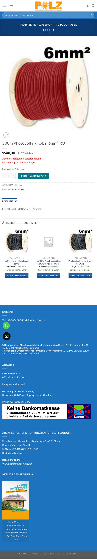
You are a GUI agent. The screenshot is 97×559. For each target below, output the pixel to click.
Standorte (35, 554)
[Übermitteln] (91, 15)
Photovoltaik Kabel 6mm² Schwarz (80, 262)
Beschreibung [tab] (9, 201)
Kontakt (23, 554)
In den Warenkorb (33, 176)
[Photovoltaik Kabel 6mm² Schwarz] (80, 241)
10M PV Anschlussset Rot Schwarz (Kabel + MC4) (48, 262)
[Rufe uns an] (6, 325)
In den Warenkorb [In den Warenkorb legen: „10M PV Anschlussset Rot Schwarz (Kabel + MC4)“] (48, 276)
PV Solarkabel (66, 24)
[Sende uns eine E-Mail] (7, 336)
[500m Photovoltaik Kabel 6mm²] (16, 241)
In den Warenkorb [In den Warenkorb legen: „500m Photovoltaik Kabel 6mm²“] (16, 276)
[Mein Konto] (87, 5)
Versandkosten (51, 554)
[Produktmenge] (9, 176)
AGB (63, 554)
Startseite (28, 24)
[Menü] (7, 5)
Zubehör (45, 24)
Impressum (72, 554)
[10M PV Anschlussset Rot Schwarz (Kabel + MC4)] (48, 241)
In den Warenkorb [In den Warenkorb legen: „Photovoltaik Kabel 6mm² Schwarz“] (80, 276)
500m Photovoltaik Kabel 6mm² (17, 262)
